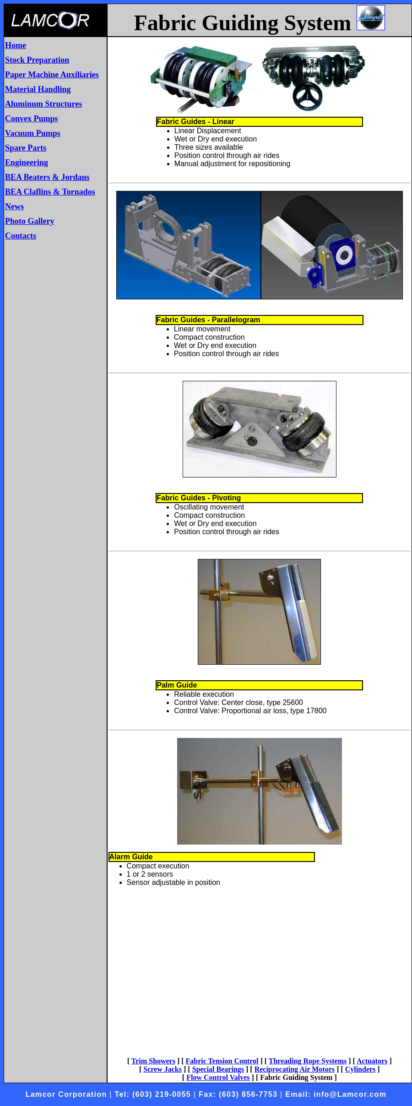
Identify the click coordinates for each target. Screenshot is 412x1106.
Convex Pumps (31, 118)
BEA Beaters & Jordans (47, 177)
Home (15, 45)
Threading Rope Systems (308, 1061)
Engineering (26, 162)
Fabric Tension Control (222, 1061)
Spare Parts (25, 147)
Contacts (20, 235)
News (14, 206)
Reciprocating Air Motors (295, 1069)
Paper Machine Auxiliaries (52, 74)
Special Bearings (218, 1069)
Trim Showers (153, 1061)
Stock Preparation (37, 60)
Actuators (372, 1061)
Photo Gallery (29, 221)
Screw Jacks (162, 1069)
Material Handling (38, 89)
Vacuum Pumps (32, 133)
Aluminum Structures (43, 103)
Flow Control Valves (217, 1077)
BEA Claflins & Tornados (50, 191)
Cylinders (360, 1069)
